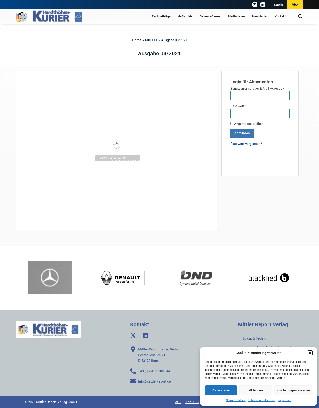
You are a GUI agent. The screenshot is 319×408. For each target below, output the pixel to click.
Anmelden (242, 133)
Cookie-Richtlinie (236, 400)
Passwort (238, 106)
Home (136, 40)
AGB (178, 402)
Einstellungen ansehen (293, 390)
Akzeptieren (221, 390)
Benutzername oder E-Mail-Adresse (257, 88)
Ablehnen (256, 390)
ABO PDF (151, 40)
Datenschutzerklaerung (262, 400)
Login (278, 4)
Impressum (284, 400)
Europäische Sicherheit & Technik (267, 347)
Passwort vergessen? (246, 144)
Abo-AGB (192, 402)
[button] (310, 353)
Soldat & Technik (254, 338)
